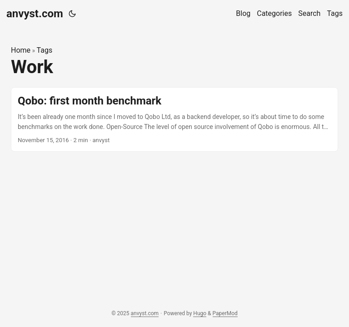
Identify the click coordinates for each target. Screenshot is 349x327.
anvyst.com (34, 13)
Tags (45, 50)
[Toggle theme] (72, 13)
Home (20, 50)
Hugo (199, 313)
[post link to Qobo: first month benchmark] (174, 120)
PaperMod (225, 313)
